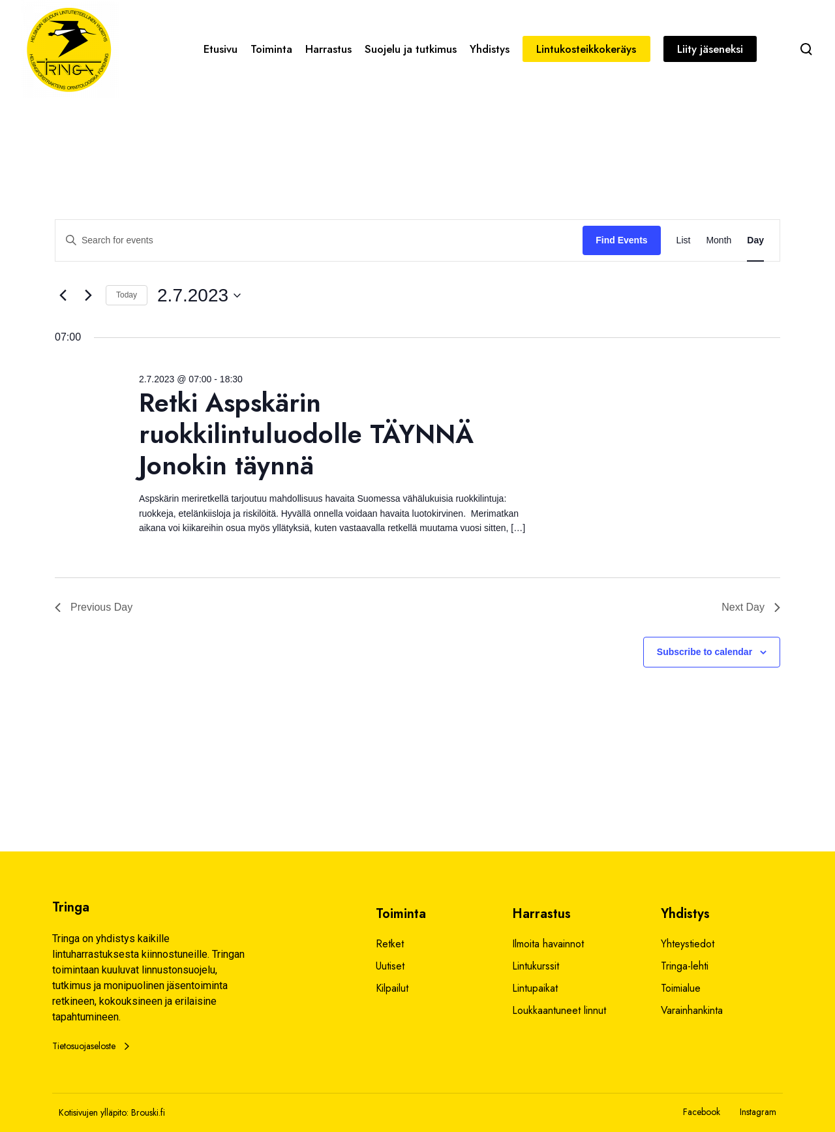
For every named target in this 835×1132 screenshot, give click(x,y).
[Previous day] (62, 295)
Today (126, 294)
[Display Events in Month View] (718, 240)
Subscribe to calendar (704, 652)
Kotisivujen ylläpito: (94, 1112)
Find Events (621, 240)
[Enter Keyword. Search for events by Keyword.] (319, 240)
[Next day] (88, 295)
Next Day (750, 607)
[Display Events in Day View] (755, 240)
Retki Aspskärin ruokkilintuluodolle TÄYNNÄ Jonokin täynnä (306, 434)
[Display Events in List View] (683, 240)
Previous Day (93, 607)
